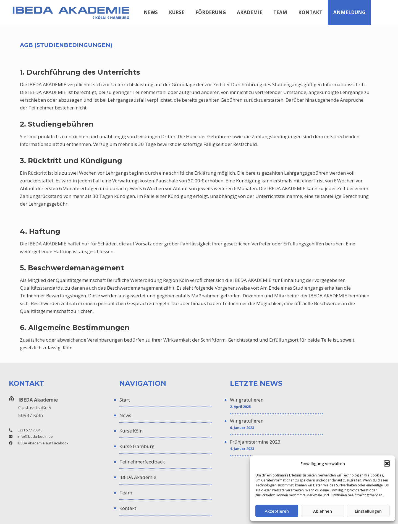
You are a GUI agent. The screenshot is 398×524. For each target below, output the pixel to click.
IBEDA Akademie (137, 477)
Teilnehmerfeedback (142, 461)
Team (125, 492)
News (125, 415)
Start (124, 400)
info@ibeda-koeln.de (35, 436)
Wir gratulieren (246, 400)
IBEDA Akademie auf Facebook (43, 443)
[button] (387, 463)
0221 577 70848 (29, 430)
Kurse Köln (131, 431)
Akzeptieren (277, 511)
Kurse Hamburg (137, 446)
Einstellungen (368, 511)
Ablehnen (322, 511)
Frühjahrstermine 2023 (255, 442)
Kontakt (127, 508)
